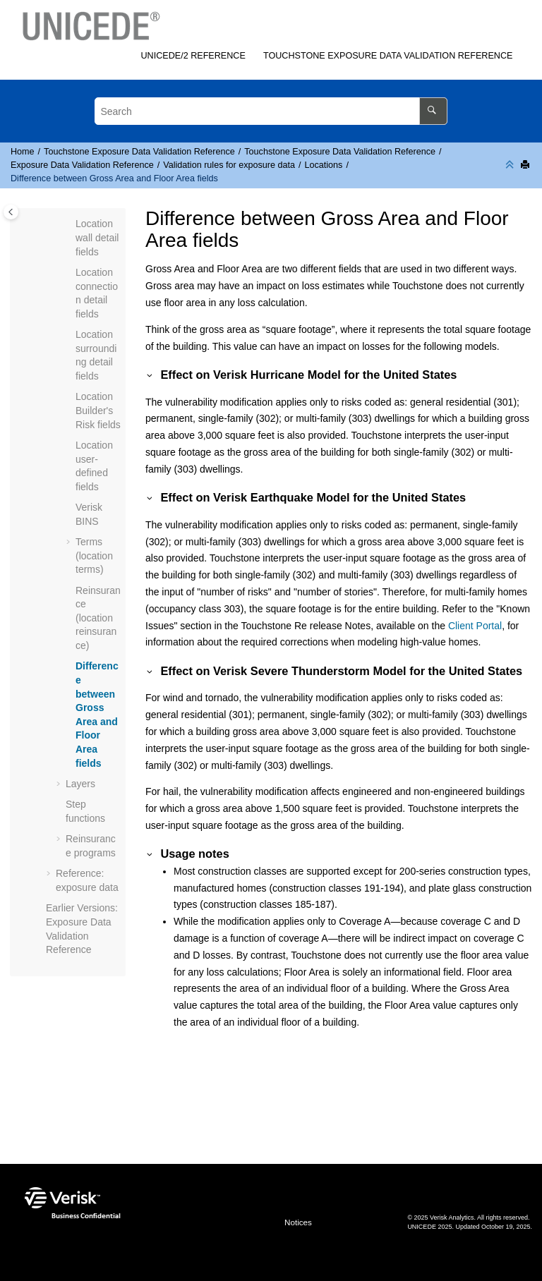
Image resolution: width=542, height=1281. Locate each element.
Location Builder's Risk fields (98, 410)
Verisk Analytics (452, 1217)
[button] (70, 224)
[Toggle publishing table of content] (11, 212)
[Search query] (271, 111)
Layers (80, 783)
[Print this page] (526, 165)
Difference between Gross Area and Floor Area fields (114, 178)
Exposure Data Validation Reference (387, 56)
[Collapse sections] (511, 165)
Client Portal (475, 625)
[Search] (433, 111)
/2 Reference (192, 56)
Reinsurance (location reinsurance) (98, 618)
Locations (323, 165)
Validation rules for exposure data (229, 165)
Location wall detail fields (97, 237)
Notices (298, 1222)
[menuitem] (193, 56)
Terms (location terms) (94, 555)
